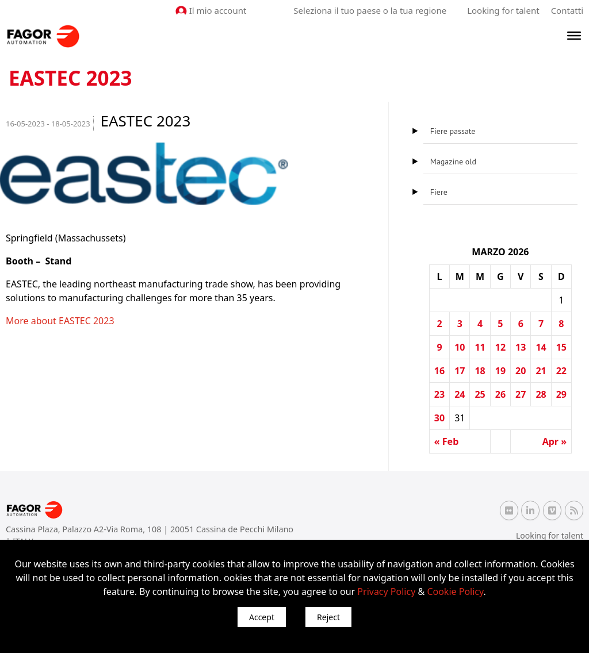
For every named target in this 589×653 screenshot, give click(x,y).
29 (561, 394)
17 (459, 370)
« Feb (446, 441)
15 (561, 347)
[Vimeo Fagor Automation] (552, 510)
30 (439, 418)
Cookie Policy (455, 591)
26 (500, 394)
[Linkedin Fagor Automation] (530, 510)
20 (520, 370)
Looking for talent (503, 10)
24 (459, 394)
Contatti (567, 10)
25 (480, 394)
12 (500, 347)
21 (541, 370)
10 (459, 347)
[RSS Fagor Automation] (574, 510)
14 (541, 347)
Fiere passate (453, 131)
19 (500, 370)
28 (541, 394)
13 (520, 347)
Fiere (439, 192)
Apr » (554, 441)
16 (439, 370)
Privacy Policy (386, 591)
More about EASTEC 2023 (60, 320)
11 (480, 347)
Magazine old (453, 161)
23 (439, 394)
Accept (261, 617)
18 (480, 370)
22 (561, 370)
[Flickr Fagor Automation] (509, 510)
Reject (328, 617)
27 (520, 394)
